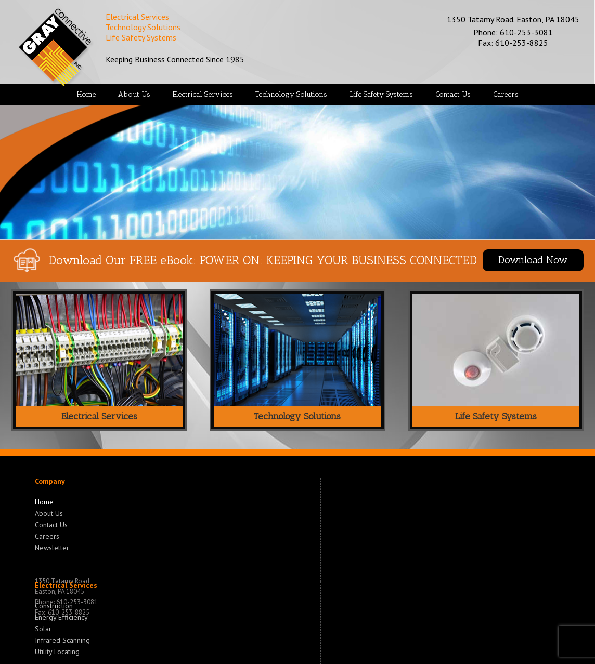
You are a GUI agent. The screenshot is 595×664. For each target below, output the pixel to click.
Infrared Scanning (62, 639)
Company (50, 481)
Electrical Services (99, 416)
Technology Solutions (297, 416)
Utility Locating (57, 650)
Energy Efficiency (61, 616)
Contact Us (51, 523)
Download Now (533, 260)
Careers (47, 535)
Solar (43, 627)
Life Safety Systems (496, 416)
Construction (54, 605)
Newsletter (52, 546)
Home (44, 501)
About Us (49, 512)
